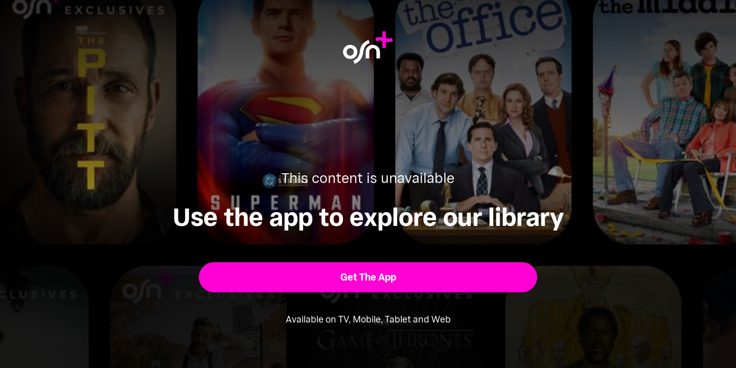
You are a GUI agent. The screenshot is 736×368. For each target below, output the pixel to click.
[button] (368, 277)
